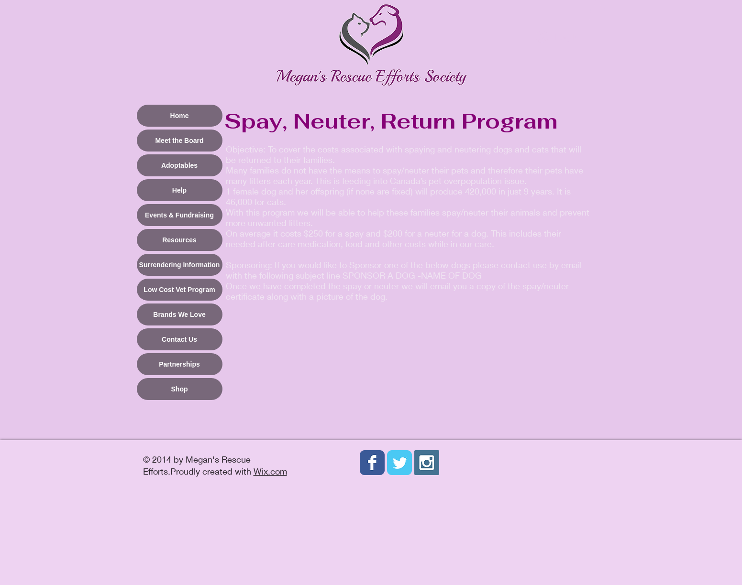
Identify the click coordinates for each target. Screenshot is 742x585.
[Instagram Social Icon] (426, 462)
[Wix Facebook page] (372, 462)
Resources (179, 240)
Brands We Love (179, 314)
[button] (597, 10)
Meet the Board (179, 140)
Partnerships (179, 364)
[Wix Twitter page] (399, 462)
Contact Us (179, 339)
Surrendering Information (179, 265)
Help (179, 190)
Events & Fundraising (179, 215)
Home (179, 115)
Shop (179, 389)
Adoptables (179, 165)
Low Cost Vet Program (179, 289)
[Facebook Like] (352, 503)
